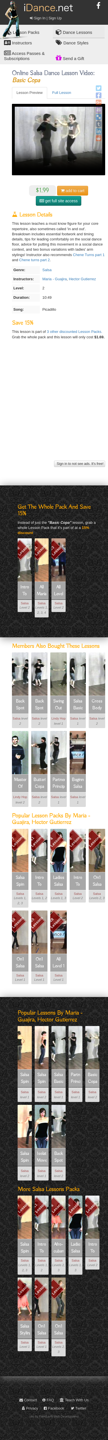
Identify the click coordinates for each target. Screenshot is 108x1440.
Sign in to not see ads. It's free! (79, 464)
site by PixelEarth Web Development (54, 1416)
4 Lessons (56, 841)
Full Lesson (61, 92)
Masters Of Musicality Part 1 (20, 783)
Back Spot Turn (20, 705)
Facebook (54, 1408)
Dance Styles (72, 43)
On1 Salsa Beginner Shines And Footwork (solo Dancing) (20, 963)
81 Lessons (39, 550)
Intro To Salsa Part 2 (24, 591)
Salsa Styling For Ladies (25, 1330)
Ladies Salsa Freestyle (58, 881)
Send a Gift (70, 57)
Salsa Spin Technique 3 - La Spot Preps (25, 1157)
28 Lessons (55, 922)
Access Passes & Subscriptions (24, 55)
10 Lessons (17, 922)
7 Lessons (18, 841)
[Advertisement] (53, 406)
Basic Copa (92, 1078)
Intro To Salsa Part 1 (39, 881)
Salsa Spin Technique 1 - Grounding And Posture (25, 1078)
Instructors (18, 43)
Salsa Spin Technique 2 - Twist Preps (42, 1078)
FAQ (48, 1400)
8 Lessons (23, 550)
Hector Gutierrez (82, 279)
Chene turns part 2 (34, 260)
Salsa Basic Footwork (78, 705)
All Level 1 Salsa (58, 963)
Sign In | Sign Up (46, 18)
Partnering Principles (58, 783)
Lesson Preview (29, 92)
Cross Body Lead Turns (97, 705)
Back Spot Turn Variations (39, 705)
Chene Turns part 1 (89, 255)
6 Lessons (94, 841)
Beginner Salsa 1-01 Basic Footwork (78, 783)
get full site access (59, 201)
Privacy (30, 1408)
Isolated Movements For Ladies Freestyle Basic (42, 1157)
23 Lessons (56, 550)
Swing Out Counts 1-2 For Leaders (58, 705)
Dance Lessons (74, 32)
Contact (28, 1400)
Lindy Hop (58, 718)
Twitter (78, 1408)
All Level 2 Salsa (58, 591)
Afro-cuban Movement (58, 1248)
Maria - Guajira (54, 279)
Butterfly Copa (39, 783)
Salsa (47, 270)
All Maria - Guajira (42, 591)
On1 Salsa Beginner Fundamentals (39, 963)
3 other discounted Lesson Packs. (74, 331)
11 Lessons (36, 841)
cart (72, 190)
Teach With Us (74, 1400)
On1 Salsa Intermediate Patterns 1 (97, 881)
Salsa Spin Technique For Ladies (20, 881)
